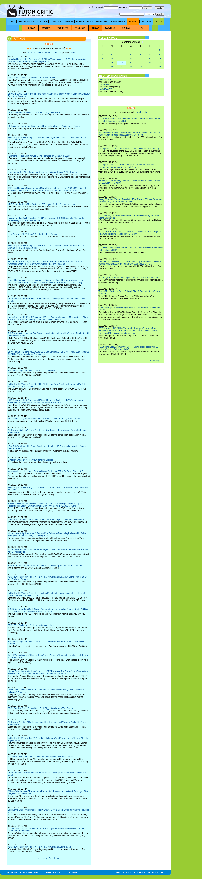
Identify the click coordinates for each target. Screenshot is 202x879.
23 (159, 62)
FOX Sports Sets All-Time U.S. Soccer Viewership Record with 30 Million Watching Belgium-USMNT (128, 348)
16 (159, 58)
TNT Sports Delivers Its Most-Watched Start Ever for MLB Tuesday (128, 148)
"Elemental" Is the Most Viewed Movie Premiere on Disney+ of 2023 (39, 156)
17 (102, 62)
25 (112, 67)
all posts (31, 52)
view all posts (140, 112)
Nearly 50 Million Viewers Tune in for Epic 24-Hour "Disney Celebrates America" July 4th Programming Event (130, 200)
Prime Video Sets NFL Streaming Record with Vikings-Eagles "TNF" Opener (42, 172)
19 (121, 62)
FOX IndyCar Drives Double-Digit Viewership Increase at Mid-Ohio (128, 277)
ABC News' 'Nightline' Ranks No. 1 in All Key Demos (31, 78)
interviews (56, 52)
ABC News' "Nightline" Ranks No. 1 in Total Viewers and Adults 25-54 (39, 847)
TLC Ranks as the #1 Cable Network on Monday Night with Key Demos (40, 756)
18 (112, 62)
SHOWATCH (105, 79)
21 (140, 62)
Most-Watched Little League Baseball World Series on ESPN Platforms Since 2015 (45, 471)
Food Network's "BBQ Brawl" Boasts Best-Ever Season (33, 234)
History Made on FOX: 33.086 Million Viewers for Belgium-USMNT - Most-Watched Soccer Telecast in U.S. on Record (129, 133)
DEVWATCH (105, 84)
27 (131, 67)
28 (140, 67)
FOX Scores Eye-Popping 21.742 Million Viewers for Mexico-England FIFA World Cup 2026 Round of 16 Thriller (129, 232)
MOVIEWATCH (106, 89)
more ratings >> (156, 360)
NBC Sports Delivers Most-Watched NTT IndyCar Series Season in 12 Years (42, 204)
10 (102, 58)
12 (121, 58)
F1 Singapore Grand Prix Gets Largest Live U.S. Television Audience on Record (44, 126)
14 (140, 58)
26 (121, 67)
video (73, 52)
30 (159, 67)
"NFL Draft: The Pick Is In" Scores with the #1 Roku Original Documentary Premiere (46, 519)
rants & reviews (44, 52)
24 (102, 67)
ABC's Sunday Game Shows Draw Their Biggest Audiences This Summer (41, 708)
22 (150, 62)
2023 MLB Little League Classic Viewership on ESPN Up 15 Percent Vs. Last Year (45, 565)
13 (131, 58)
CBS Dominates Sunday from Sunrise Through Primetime (34, 112)
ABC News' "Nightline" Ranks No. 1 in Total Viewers (31, 370)
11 (112, 58)
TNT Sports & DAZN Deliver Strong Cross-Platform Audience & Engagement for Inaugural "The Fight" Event (127, 165)
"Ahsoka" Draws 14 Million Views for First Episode (30, 460)
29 (150, 67)
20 (131, 62)
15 (150, 58)
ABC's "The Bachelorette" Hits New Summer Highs (31, 625)
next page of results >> (48, 858)
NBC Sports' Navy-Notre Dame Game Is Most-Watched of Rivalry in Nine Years (44, 419)
